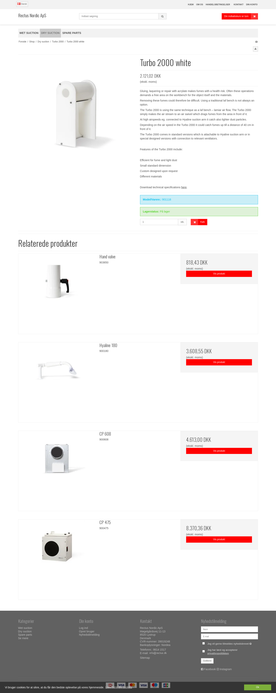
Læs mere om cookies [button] (118, 687)
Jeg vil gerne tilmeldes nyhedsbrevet (230, 643)
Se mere (23, 638)
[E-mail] (229, 636)
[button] (255, 49)
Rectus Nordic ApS (32, 15)
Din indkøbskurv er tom (241, 16)
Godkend (207, 660)
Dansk (22, 4)
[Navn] (229, 629)
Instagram (226, 669)
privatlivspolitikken (218, 653)
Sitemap (145, 657)
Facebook (210, 669)
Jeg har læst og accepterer (222, 652)
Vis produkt (219, 273)
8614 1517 (159, 649)
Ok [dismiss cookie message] (257, 687)
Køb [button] (198, 222)
